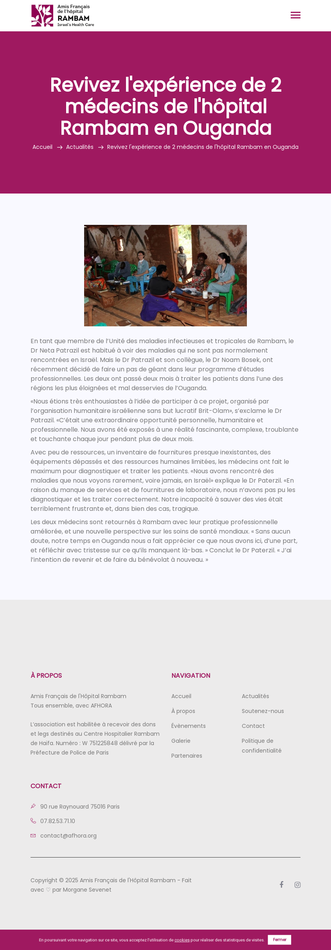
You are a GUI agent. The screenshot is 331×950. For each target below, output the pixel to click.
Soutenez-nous (263, 711)
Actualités (80, 147)
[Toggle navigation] (295, 16)
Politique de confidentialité (262, 746)
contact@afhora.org (64, 836)
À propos (183, 711)
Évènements (188, 726)
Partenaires (186, 756)
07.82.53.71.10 (53, 821)
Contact (253, 726)
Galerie (181, 741)
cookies (182, 939)
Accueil (42, 147)
